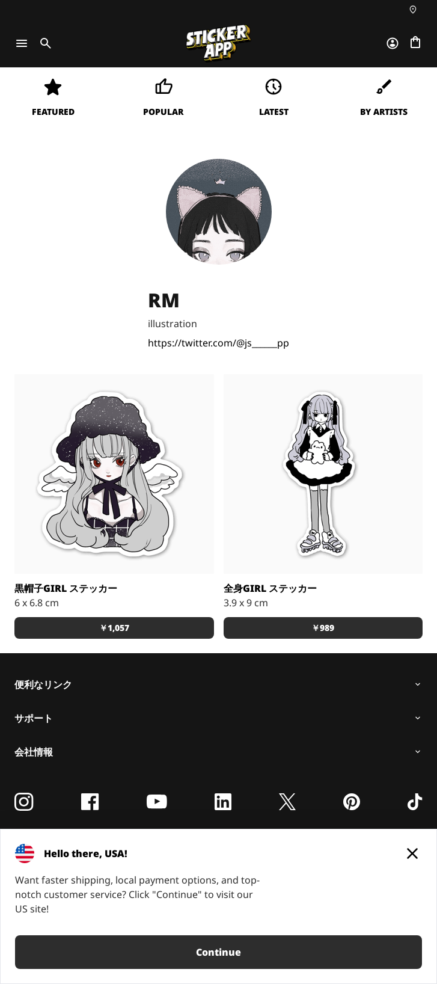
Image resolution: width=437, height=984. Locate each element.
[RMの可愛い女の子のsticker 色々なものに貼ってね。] (114, 474)
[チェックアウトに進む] (415, 43)
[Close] (412, 853)
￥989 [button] (322, 627)
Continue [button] (218, 952)
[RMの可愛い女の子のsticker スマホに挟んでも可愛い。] (323, 474)
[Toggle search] (43, 43)
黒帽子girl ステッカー (65, 588)
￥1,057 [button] (114, 627)
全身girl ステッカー (270, 588)
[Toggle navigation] (21, 43)
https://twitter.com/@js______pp (218, 342)
